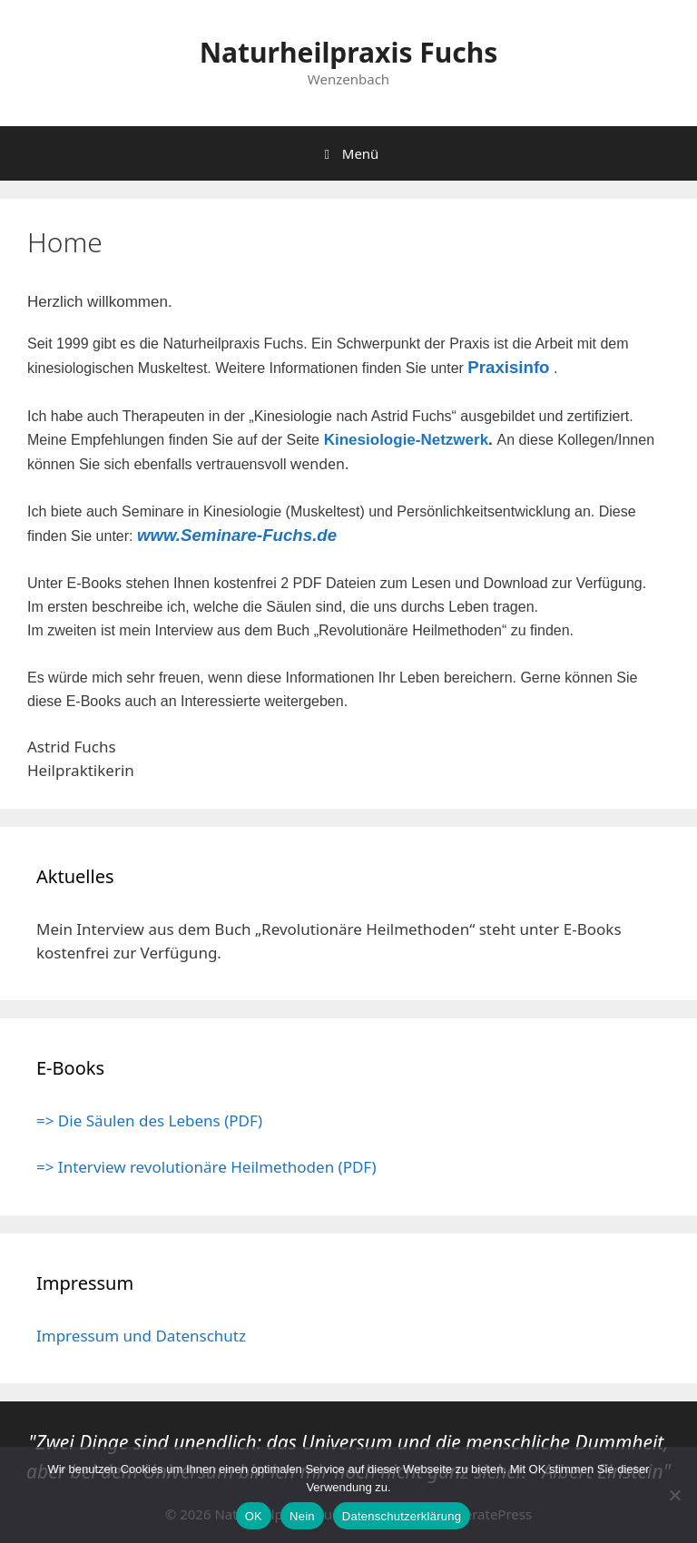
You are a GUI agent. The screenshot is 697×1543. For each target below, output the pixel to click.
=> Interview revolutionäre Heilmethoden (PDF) (206, 1166)
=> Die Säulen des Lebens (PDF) (149, 1120)
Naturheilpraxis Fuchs (349, 52)
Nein (302, 1516)
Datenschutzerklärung (401, 1516)
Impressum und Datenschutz (141, 1335)
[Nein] (674, 1495)
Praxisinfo (508, 367)
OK (253, 1516)
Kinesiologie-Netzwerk (406, 439)
